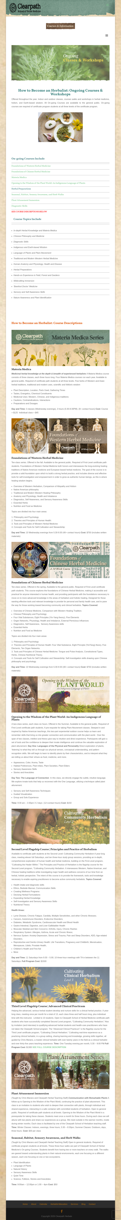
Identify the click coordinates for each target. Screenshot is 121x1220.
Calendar (43, 1204)
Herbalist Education (59, 1204)
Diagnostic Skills (19, 206)
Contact (92, 1204)
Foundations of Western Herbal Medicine (31, 166)
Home (25, 1204)
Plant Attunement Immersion (25, 200)
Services (74, 1204)
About (33, 1204)
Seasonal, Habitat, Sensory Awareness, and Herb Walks (37, 194)
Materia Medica (19, 177)
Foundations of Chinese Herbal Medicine (30, 171)
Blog (83, 1204)
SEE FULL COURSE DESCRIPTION (49, 1047)
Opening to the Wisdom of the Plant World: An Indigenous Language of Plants (48, 183)
